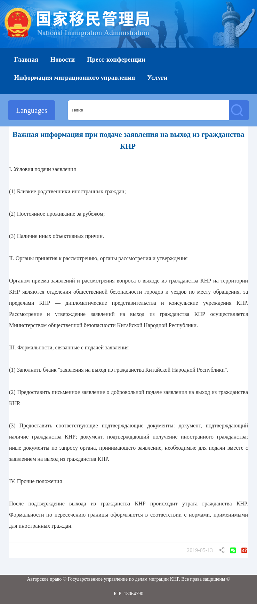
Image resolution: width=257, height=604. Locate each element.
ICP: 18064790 (128, 593)
